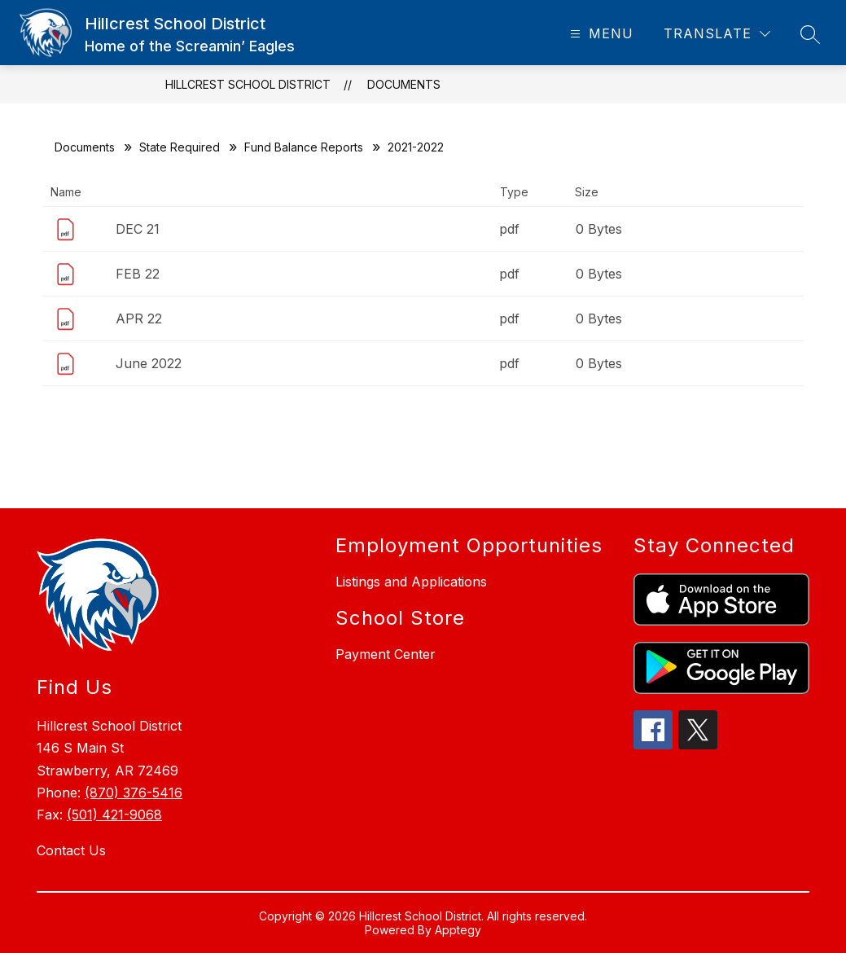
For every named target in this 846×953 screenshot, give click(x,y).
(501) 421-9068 (114, 814)
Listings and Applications (411, 581)
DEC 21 (138, 229)
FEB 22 (138, 274)
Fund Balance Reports (303, 147)
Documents (404, 84)
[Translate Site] (717, 34)
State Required (179, 147)
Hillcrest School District (248, 84)
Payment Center (385, 654)
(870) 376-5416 (133, 792)
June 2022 (149, 363)
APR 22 (139, 318)
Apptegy (458, 930)
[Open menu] (599, 34)
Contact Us (71, 850)
